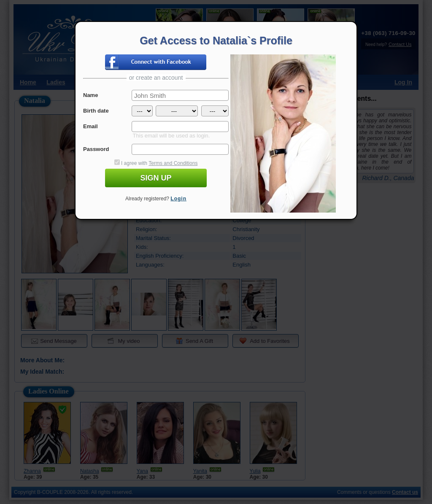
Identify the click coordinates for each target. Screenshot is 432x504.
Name (90, 95)
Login (178, 199)
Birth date (96, 111)
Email (90, 126)
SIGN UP (155, 178)
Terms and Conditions (172, 163)
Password (96, 149)
